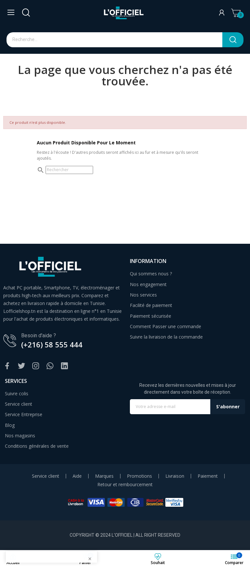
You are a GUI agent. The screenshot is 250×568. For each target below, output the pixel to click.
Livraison (174, 476)
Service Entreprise (23, 414)
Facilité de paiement (151, 305)
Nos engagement (148, 284)
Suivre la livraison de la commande (166, 337)
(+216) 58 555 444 (51, 344)
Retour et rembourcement (125, 484)
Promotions (139, 476)
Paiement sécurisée (150, 316)
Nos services (143, 295)
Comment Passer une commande (165, 326)
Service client (18, 404)
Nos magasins (20, 435)
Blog (10, 425)
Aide (77, 476)
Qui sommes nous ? (151, 273)
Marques (104, 476)
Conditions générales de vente (37, 446)
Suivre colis (16, 393)
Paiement (208, 476)
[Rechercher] (69, 170)
